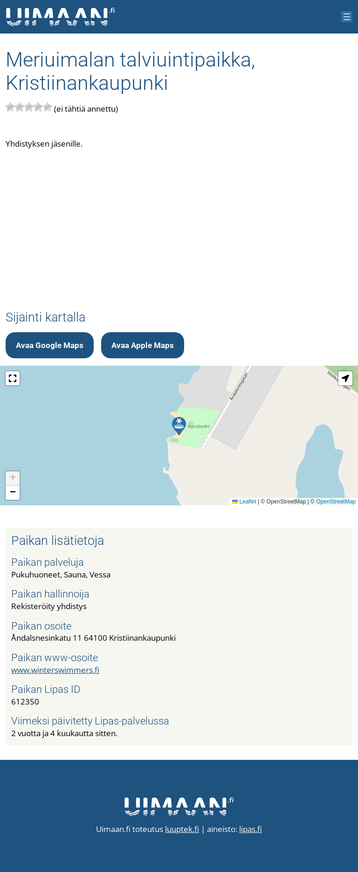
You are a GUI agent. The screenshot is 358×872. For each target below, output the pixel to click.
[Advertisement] (179, 222)
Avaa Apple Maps (142, 345)
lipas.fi (250, 829)
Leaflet (244, 501)
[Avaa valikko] (346, 16)
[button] (179, 426)
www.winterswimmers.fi (55, 669)
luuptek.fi (182, 829)
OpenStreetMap (336, 501)
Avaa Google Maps (49, 345)
